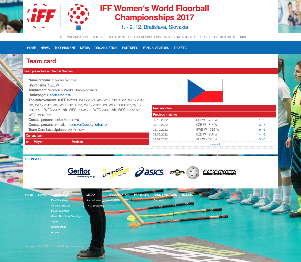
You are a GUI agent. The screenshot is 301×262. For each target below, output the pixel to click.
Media (85, 48)
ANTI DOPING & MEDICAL (180, 37)
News (45, 48)
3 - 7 (262, 124)
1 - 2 (262, 120)
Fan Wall (158, 200)
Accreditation (93, 200)
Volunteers (114, 200)
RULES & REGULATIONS (144, 37)
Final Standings (59, 200)
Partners (130, 48)
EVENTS (96, 37)
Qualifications (58, 226)
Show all (214, 144)
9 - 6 (262, 129)
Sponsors (33, 159)
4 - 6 (262, 134)
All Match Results (61, 205)
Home (31, 48)
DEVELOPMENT (114, 37)
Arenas (55, 232)
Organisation (105, 48)
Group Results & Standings (66, 216)
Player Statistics (60, 211)
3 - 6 (262, 139)
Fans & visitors (156, 48)
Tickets (180, 48)
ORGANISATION (77, 37)
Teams (55, 221)
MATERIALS (227, 37)
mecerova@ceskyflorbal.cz (86, 125)
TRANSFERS (208, 37)
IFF (62, 37)
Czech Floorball (59, 95)
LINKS (242, 37)
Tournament (64, 48)
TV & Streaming (95, 205)
